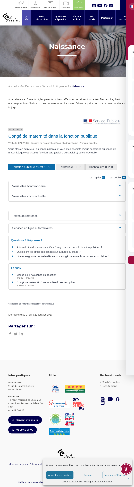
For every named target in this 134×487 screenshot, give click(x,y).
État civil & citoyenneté (55, 86)
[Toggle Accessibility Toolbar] (126, 469)
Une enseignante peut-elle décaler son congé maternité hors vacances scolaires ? (63, 256)
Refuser (88, 475)
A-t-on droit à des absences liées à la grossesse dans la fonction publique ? (59, 247)
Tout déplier (117, 177)
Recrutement (109, 386)
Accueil (12, 86)
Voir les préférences (115, 475)
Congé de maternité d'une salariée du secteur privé (46, 282)
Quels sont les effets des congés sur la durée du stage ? (48, 251)
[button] (67, 186)
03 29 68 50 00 (22, 429)
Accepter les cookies (60, 475)
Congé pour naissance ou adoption (36, 274)
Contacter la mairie (25, 420)
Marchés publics (111, 382)
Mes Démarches (29, 86)
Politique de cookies (72, 481)
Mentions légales (18, 464)
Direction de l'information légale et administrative (32, 304)
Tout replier (96, 177)
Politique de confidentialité (98, 481)
